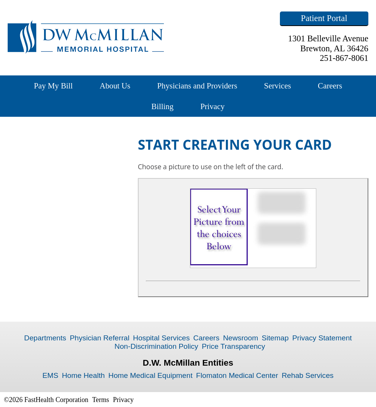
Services (277, 85)
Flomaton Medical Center (237, 375)
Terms (100, 400)
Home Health (83, 375)
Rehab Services (307, 375)
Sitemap (275, 338)
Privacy (212, 106)
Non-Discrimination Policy (156, 346)
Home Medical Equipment (150, 375)
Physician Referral (99, 338)
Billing (162, 106)
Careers (330, 85)
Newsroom (240, 338)
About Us (115, 85)
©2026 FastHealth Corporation (46, 400)
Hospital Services (161, 338)
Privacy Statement (322, 338)
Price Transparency (233, 346)
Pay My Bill (53, 85)
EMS (51, 375)
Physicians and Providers (197, 85)
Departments (45, 338)
